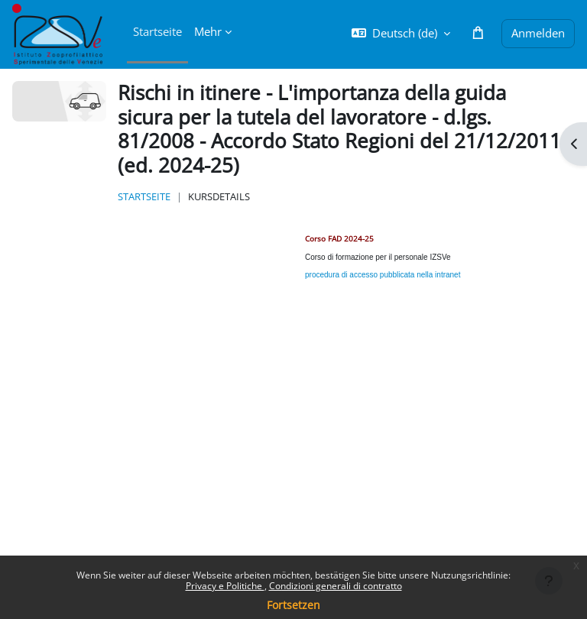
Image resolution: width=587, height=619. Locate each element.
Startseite (144, 196)
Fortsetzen (293, 605)
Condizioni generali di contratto (335, 585)
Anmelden (538, 32)
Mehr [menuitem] (208, 31)
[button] (401, 33)
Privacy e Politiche (225, 585)
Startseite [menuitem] (157, 31)
